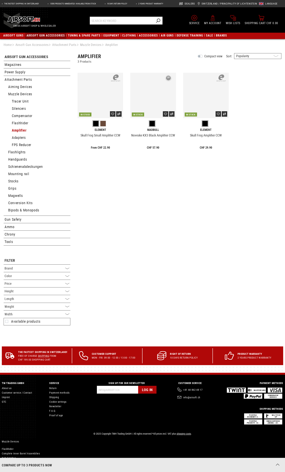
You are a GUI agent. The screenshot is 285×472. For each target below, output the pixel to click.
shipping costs (184, 433)
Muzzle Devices (20, 93)
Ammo (10, 226)
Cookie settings (58, 401)
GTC (4, 401)
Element (100, 130)
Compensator (22, 115)
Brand (37, 268)
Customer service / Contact (17, 392)
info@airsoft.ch (191, 397)
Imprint (6, 397)
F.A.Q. (52, 410)
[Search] (157, 20)
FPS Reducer (21, 144)
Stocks (13, 181)
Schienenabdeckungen (25, 166)
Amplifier (19, 130)
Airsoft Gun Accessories (26, 57)
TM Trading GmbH (13, 383)
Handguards (17, 159)
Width (37, 314)
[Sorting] (257, 56)
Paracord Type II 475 (13, 462)
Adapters (19, 137)
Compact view (213, 56)
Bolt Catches (9, 458)
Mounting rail (18, 173)
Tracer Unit (20, 101)
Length (37, 299)
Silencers (19, 108)
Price (37, 283)
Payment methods (59, 392)
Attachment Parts (18, 79)
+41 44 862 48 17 (192, 389)
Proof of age (56, 415)
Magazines (13, 64)
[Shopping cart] (261, 19)
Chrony (10, 234)
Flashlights (17, 152)
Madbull (153, 130)
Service (54, 383)
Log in (147, 389)
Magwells (15, 195)
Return (53, 388)
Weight (37, 306)
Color (37, 276)
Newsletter (55, 406)
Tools (9, 241)
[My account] (212, 19)
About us (7, 388)
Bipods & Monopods (23, 210)
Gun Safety (13, 219)
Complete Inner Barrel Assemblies (21, 453)
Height (37, 291)
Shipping (43, 355)
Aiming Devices (20, 86)
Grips (12, 188)
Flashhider (20, 122)
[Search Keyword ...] (122, 20)
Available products (26, 321)
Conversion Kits (20, 202)
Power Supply (15, 72)
